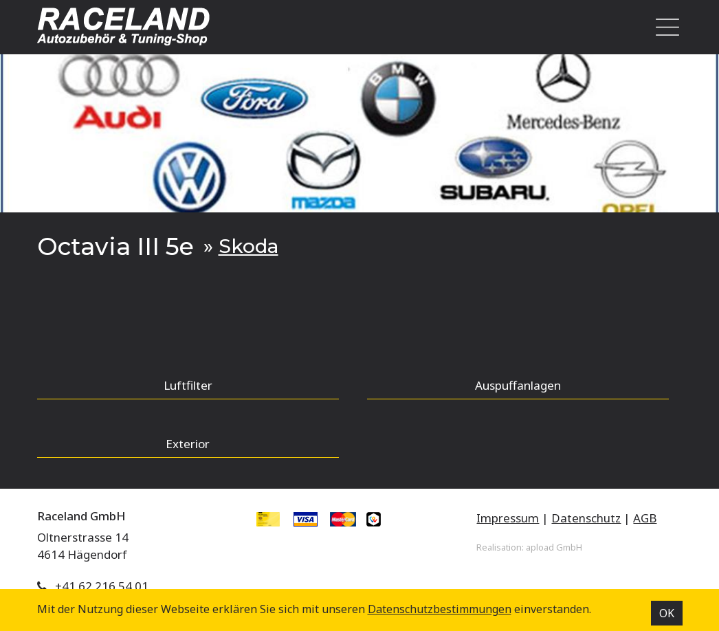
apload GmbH (554, 547)
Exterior (188, 444)
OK (666, 613)
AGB (644, 518)
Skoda (248, 246)
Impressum (507, 518)
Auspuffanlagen (518, 385)
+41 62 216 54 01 (101, 586)
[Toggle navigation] (663, 27)
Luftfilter (188, 385)
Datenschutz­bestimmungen (439, 609)
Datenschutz (586, 518)
